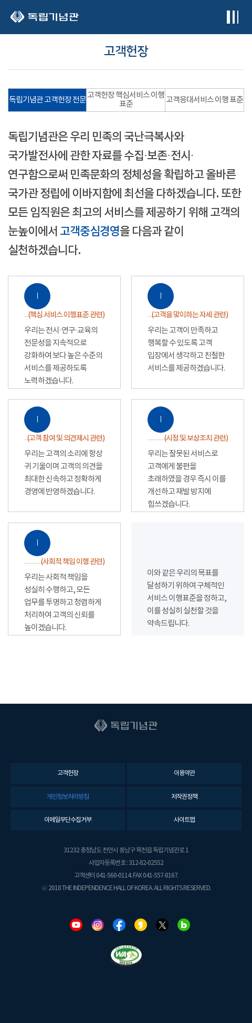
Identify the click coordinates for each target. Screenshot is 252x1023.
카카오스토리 (140, 924)
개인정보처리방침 (68, 797)
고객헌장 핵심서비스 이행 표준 (125, 100)
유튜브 (76, 924)
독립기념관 (44, 17)
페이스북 (119, 924)
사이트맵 (184, 820)
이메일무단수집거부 (67, 820)
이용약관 (184, 773)
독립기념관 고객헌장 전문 (47, 100)
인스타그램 (97, 924)
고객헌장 (67, 773)
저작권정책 (184, 797)
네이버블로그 (183, 924)
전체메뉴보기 (232, 17)
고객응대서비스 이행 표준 (204, 100)
